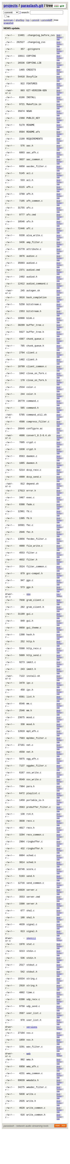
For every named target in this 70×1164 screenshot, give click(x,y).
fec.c (30, 538)
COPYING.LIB (34, 64)
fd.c (29, 524)
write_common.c (36, 1141)
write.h (31, 1134)
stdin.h (31, 985)
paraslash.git (32, 6)
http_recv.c (34, 666)
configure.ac (35, 439)
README (31, 127)
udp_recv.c (33, 1027)
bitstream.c (34, 312)
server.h (32, 928)
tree (58, 609)
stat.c (31, 971)
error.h (31, 503)
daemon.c (32, 468)
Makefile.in (34, 106)
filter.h (32, 574)
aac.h (30, 149)
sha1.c (31, 935)
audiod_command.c (37, 290)
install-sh (33, 694)
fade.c (31, 517)
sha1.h (31, 942)
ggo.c (30, 595)
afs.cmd (31, 220)
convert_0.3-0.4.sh (39, 446)
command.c (33, 411)
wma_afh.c (33, 1098)
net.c (30, 765)
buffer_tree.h (35, 340)
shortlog (19, 20)
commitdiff (46, 20)
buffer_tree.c (35, 333)
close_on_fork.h (37, 390)
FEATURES (32, 85)
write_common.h (36, 1148)
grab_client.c (35, 616)
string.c (32, 1006)
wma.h (30, 1091)
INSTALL (31, 99)
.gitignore (33, 49)
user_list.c (34, 1042)
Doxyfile (32, 78)
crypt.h (31, 460)
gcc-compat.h (35, 588)
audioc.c (32, 262)
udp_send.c (33, 1034)
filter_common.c (37, 581)
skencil (31, 964)
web (29, 1084)
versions (32, 1056)
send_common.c (35, 907)
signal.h (32, 957)
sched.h (31, 886)
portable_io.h (35, 822)
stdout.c (32, 992)
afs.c (30, 212)
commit (35, 20)
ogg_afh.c (33, 779)
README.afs (33, 135)
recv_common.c (35, 857)
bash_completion (37, 305)
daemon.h (32, 475)
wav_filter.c (35, 1077)
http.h (31, 659)
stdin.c (31, 978)
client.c (32, 361)
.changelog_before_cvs (41, 35)
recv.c (31, 843)
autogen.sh (33, 297)
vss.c (30, 1063)
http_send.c (34, 673)
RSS (63, 1159)
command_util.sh (37, 425)
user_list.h (34, 1049)
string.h (32, 1013)
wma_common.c (35, 1105)
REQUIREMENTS (35, 142)
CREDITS (31, 71)
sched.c (31, 879)
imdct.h (31, 687)
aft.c (30, 234)
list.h (31, 716)
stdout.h (32, 999)
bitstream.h (34, 319)
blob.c (31, 326)
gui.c (30, 631)
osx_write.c (34, 801)
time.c (31, 1020)
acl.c (30, 177)
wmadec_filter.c (37, 1119)
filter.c (32, 567)
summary (8, 20)
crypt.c (31, 453)
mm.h (29, 730)
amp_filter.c (35, 248)
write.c (31, 1127)
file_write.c (35, 560)
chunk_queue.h (35, 354)
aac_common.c (35, 163)
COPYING (31, 57)
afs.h (30, 227)
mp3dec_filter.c (37, 758)
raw (58, 39)
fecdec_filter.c (37, 553)
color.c (31, 397)
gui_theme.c (34, 645)
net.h (30, 772)
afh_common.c (35, 205)
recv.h (31, 850)
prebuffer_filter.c (39, 829)
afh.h (30, 198)
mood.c (31, 737)
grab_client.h (35, 623)
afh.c (30, 191)
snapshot (8, 22)
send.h (31, 900)
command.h (33, 418)
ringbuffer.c (35, 864)
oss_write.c (34, 794)
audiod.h (32, 283)
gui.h (30, 638)
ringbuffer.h (35, 871)
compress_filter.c (38, 432)
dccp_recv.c (34, 482)
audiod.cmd (33, 276)
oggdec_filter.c (37, 786)
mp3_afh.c (33, 751)
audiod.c (32, 269)
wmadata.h (33, 1112)
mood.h (31, 744)
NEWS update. (12, 28)
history (59, 37)
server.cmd (33, 921)
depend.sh (33, 496)
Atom (57, 1159)
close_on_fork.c (37, 383)
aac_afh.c (33, 156)
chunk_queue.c (35, 347)
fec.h (30, 546)
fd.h (29, 531)
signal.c (32, 949)
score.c (31, 893)
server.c (32, 914)
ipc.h (30, 708)
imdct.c (31, 680)
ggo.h (30, 602)
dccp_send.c (34, 489)
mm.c (29, 723)
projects (11, 6)
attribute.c (34, 255)
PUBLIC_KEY (33, 120)
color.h (31, 404)
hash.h (31, 652)
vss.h (30, 1070)
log (27, 20)
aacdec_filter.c (37, 170)
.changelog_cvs (36, 42)
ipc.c (30, 701)
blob (58, 35)
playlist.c (33, 815)
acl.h (30, 184)
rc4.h (30, 836)
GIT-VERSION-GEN (37, 92)
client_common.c (37, 375)
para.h (31, 808)
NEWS (29, 113)
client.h (32, 368)
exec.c (31, 510)
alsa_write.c (35, 241)
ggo (29, 609)
